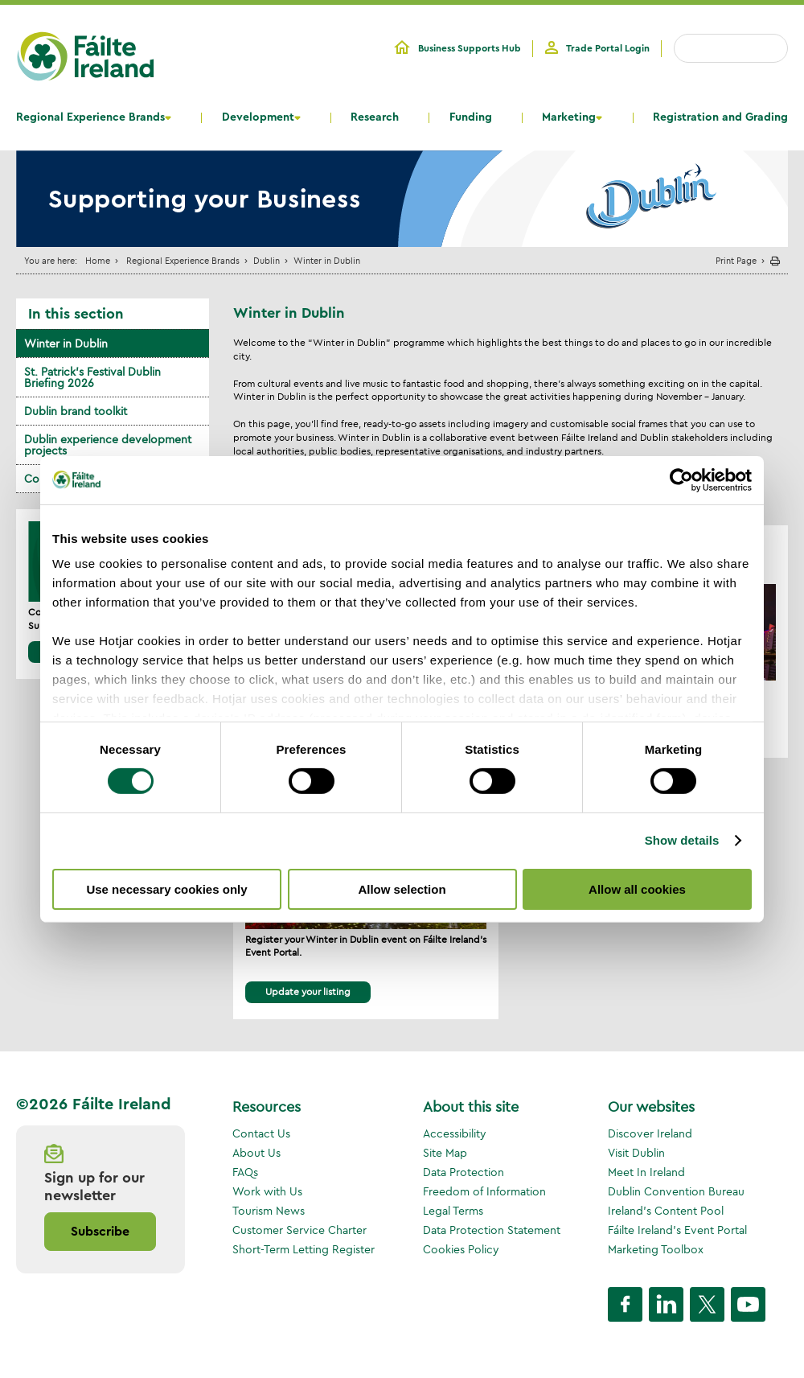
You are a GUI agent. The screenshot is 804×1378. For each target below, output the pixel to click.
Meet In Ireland (646, 1172)
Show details (682, 840)
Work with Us (267, 1191)
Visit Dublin (636, 1152)
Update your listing (308, 991)
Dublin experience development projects (107, 445)
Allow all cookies (637, 889)
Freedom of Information (484, 1191)
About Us (256, 1152)
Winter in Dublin (66, 343)
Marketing (569, 117)
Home (97, 260)
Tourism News (268, 1210)
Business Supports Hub (469, 48)
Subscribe (100, 1231)
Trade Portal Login (608, 48)
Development (258, 117)
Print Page (736, 260)
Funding (470, 117)
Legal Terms (453, 1210)
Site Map (445, 1152)
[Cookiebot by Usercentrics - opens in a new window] (681, 479)
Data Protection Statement (491, 1230)
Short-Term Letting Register (303, 1249)
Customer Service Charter (299, 1230)
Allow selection (401, 889)
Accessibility (454, 1133)
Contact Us (261, 1133)
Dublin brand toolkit (75, 411)
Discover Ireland (650, 1133)
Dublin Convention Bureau (676, 1191)
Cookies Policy (461, 1249)
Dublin (266, 260)
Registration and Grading (720, 117)
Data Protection (463, 1172)
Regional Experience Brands (90, 117)
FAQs (245, 1172)
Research (375, 117)
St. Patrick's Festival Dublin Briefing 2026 (92, 377)
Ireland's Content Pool (666, 1210)
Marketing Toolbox (656, 1249)
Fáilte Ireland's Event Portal (677, 1230)
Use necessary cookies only (166, 889)
